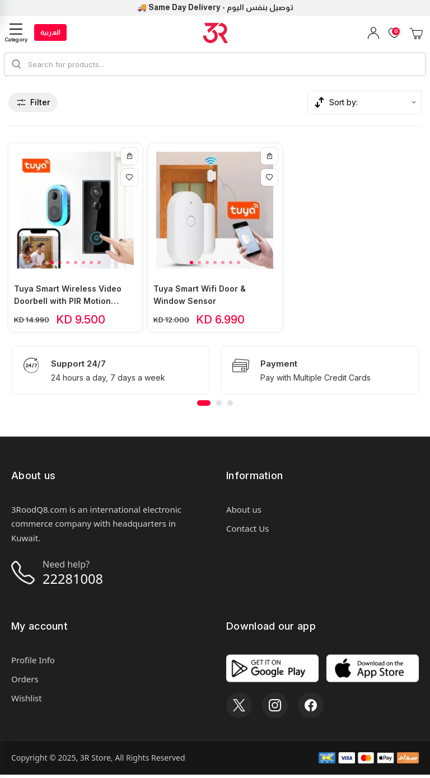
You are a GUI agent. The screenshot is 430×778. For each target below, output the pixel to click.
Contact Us (247, 530)
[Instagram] (275, 708)
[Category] (16, 32)
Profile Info (33, 663)
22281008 (76, 581)
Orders (25, 682)
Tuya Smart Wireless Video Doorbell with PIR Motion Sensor (67, 298)
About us (243, 511)
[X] (239, 708)
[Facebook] (311, 708)
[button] (52, 264)
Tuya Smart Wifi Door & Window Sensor (199, 297)
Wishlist (26, 701)
